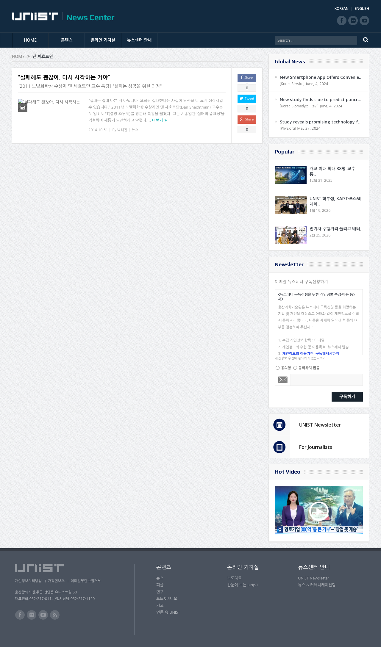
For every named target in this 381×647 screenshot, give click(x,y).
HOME (30, 40)
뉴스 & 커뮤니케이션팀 (317, 585)
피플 (159, 585)
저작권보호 (57, 581)
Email (283, 380)
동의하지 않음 (309, 368)
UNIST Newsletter (320, 425)
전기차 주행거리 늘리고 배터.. (336, 229)
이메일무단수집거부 (89, 581)
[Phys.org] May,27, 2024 (299, 128)
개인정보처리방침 (28, 581)
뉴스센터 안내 (139, 40)
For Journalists (315, 447)
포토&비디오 (166, 599)
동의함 (286, 368)
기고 (159, 605)
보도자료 (234, 578)
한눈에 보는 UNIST (242, 585)
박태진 (122, 130)
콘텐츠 (66, 40)
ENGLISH (362, 8)
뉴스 (135, 130)
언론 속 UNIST (168, 612)
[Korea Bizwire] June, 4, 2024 (303, 84)
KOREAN (342, 8)
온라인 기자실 (103, 40)
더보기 (157, 120)
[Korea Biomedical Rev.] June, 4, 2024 (310, 106)
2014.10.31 (98, 130)
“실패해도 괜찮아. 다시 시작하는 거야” (64, 77)
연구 (159, 592)
